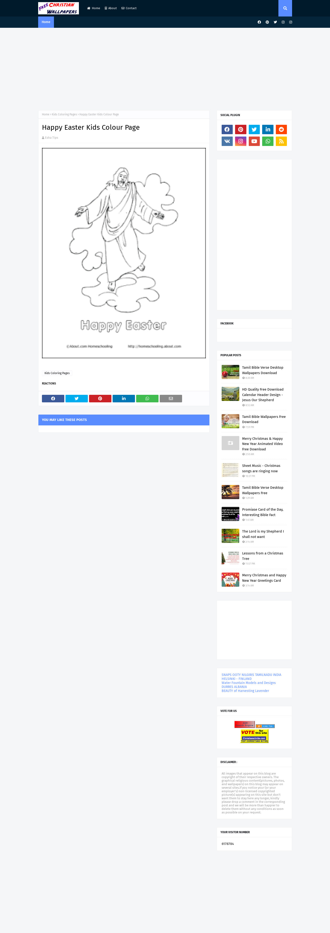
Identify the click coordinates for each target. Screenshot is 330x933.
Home (93, 8)
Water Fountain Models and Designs (249, 683)
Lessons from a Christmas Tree (262, 556)
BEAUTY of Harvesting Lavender (245, 691)
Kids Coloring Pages (64, 114)
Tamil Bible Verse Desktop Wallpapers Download (262, 370)
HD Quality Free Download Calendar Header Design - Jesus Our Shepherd (263, 394)
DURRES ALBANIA (234, 687)
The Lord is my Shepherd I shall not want (263, 534)
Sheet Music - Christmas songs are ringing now (261, 468)
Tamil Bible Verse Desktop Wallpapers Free (262, 490)
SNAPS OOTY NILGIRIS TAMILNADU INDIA (251, 675)
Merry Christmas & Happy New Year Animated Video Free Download (262, 443)
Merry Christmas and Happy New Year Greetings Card (264, 578)
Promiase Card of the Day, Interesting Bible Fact (262, 512)
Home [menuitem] (46, 22)
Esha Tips (51, 137)
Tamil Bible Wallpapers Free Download (264, 419)
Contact (129, 8)
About (111, 8)
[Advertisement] (165, 68)
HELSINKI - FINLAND (237, 679)
